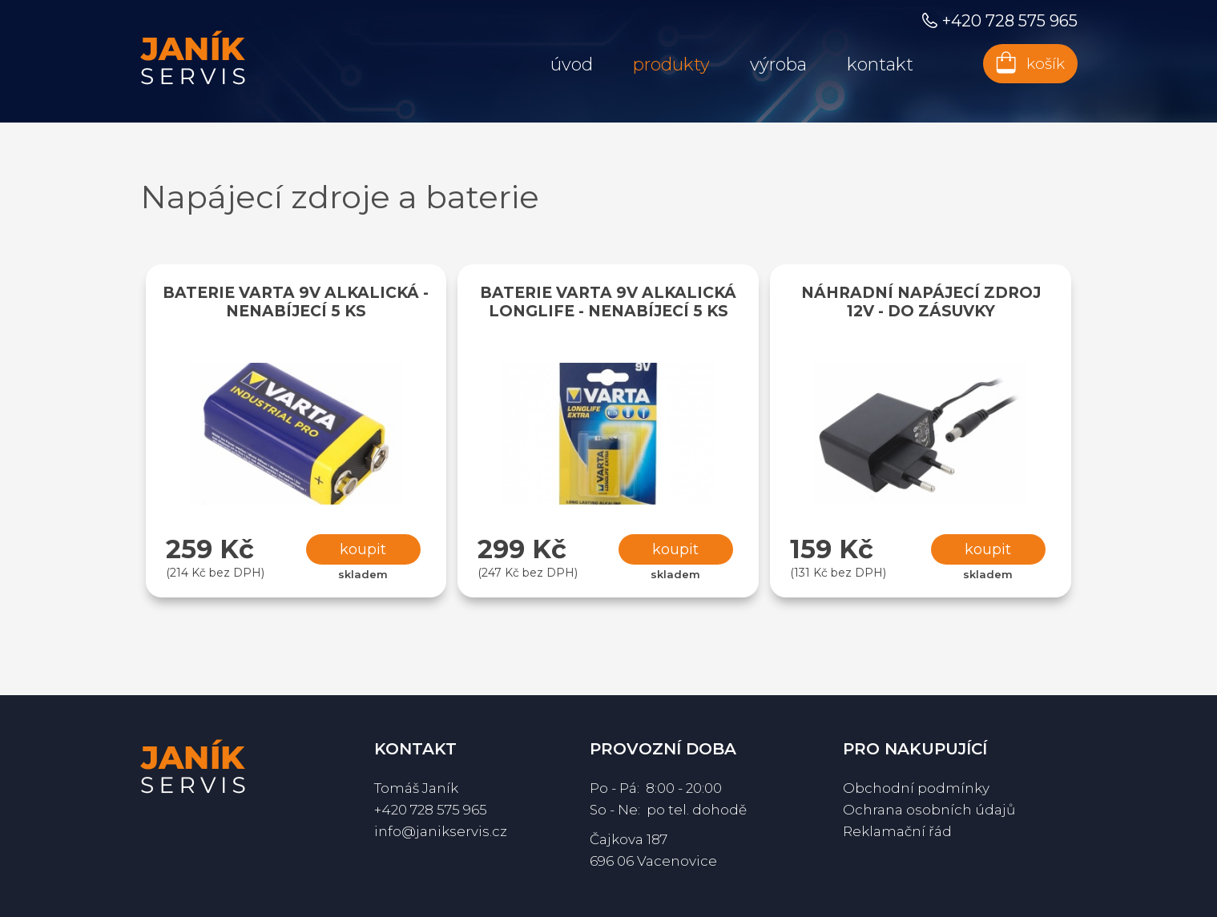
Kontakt (880, 64)
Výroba (778, 64)
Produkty (671, 64)
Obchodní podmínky (916, 788)
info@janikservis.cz (440, 831)
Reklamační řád (897, 831)
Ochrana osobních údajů (929, 810)
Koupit (363, 549)
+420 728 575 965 (430, 810)
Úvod (571, 64)
